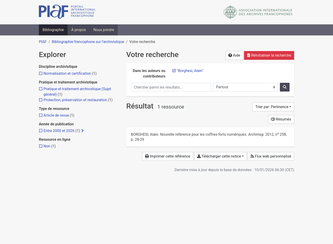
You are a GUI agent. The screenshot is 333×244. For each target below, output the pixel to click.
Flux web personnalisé (271, 156)
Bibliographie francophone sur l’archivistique (88, 42)
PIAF (43, 42)
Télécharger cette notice (219, 156)
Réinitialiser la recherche (269, 55)
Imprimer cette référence (167, 156)
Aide (234, 55)
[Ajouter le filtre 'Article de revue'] (56, 115)
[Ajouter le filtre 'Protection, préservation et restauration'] (75, 100)
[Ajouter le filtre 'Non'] (46, 146)
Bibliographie (53, 30)
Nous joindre (103, 30)
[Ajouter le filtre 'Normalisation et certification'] (67, 73)
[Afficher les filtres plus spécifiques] (82, 131)
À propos (78, 30)
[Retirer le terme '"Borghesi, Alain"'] (190, 71)
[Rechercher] (285, 87)
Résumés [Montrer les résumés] (281, 119)
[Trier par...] (273, 107)
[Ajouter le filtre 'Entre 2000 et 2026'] (58, 131)
